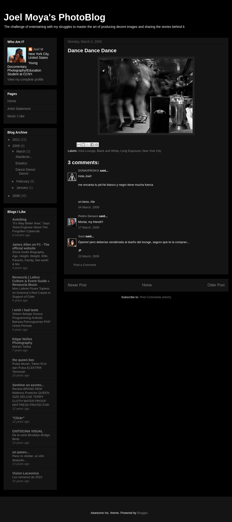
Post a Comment (85, 265)
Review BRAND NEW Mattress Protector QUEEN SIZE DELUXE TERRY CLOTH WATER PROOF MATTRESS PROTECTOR (30, 397)
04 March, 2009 (88, 207)
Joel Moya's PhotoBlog (54, 17)
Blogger (142, 513)
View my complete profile (25, 79)
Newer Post (77, 285)
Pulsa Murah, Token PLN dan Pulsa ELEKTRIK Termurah (29, 368)
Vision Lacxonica (25, 473)
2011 (17, 139)
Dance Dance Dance (25, 171)
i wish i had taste (25, 310)
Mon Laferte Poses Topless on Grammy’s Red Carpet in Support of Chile (31, 292)
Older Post (216, 285)
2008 (17, 196)
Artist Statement (19, 109)
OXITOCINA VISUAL (27, 431)
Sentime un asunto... (28, 385)
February (23, 181)
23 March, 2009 (88, 256)
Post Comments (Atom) (155, 297)
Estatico (21, 163)
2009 (17, 146)
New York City (151, 151)
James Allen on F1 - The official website (30, 246)
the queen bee (23, 360)
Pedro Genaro (88, 216)
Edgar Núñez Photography (22, 341)
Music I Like (16, 116)
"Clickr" (18, 418)
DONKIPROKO (88, 170)
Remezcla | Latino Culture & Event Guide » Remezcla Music (30, 281)
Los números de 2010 (27, 477)
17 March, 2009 (88, 227)
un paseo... (20, 452)
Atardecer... (24, 157)
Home (147, 285)
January (22, 187)
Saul (81, 236)
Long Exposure (130, 151)
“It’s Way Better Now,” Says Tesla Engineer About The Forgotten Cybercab (31, 227)
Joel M (38, 49)
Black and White (108, 151)
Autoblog (19, 219)
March (21, 151)
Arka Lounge (86, 151)
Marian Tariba (21, 346)
